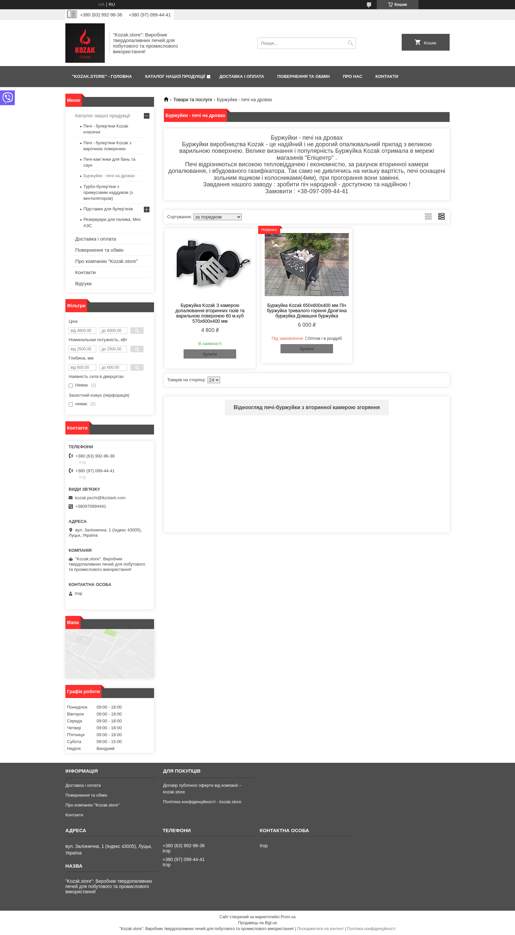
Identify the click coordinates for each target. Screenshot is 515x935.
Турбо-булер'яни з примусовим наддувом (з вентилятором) (108, 192)
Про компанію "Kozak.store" (106, 261)
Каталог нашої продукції (102, 115)
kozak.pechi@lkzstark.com (100, 497)
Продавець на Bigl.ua (257, 923)
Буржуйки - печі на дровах (109, 175)
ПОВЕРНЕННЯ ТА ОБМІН (303, 76)
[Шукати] (350, 43)
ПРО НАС (352, 76)
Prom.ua (288, 917)
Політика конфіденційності (371, 928)
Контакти (85, 272)
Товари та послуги (192, 99)
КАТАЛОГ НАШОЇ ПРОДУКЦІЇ (175, 76)
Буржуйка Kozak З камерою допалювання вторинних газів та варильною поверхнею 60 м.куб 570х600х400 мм (209, 313)
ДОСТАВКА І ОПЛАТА (241, 76)
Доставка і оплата (95, 239)
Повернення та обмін (99, 250)
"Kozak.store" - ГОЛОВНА (102, 76)
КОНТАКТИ (386, 76)
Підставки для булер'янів (108, 208)
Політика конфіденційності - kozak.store (202, 801)
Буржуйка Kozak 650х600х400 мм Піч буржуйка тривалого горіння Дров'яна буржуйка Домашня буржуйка (307, 310)
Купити (210, 354)
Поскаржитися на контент (320, 928)
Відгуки (83, 283)
